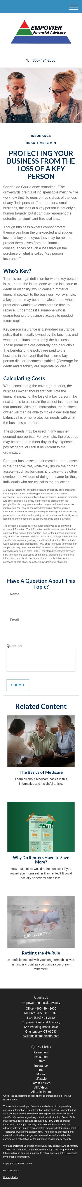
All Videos (41, 1087)
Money (40, 1074)
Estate (41, 1061)
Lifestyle (41, 1078)
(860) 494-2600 (40, 60)
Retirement (40, 1052)
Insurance (41, 1065)
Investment (40, 1056)
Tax (41, 1070)
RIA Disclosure (11, 1170)
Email (14, 620)
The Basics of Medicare (41, 772)
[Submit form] (18, 685)
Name (14, 594)
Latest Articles (41, 1083)
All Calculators (41, 1092)
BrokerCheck (10, 1099)
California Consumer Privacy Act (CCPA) (37, 1149)
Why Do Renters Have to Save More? (41, 860)
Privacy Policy (10, 1177)
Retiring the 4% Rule (41, 953)
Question (14, 646)
